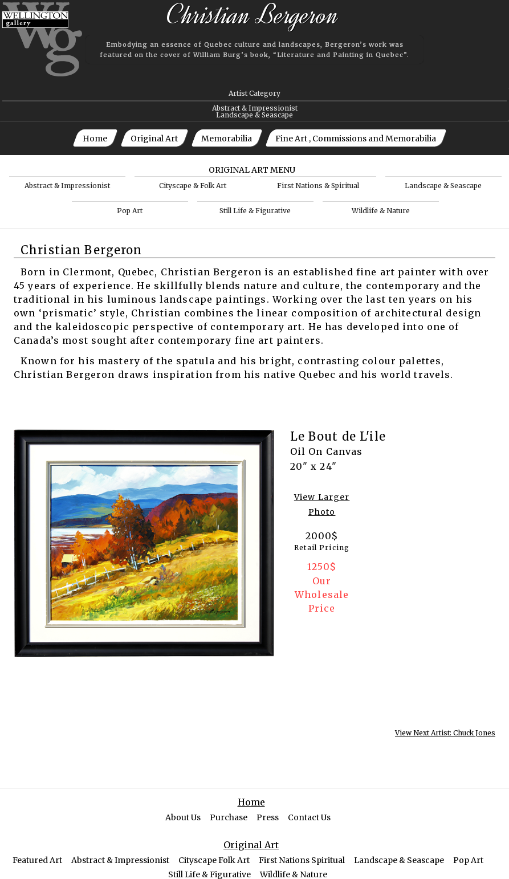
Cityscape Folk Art (214, 860)
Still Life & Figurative (255, 210)
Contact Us (309, 817)
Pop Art (129, 210)
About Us (183, 817)
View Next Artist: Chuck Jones (445, 733)
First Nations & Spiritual (318, 185)
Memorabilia (226, 138)
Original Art (154, 138)
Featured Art (37, 860)
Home (95, 138)
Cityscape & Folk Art (192, 185)
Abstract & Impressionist (255, 108)
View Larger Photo (322, 504)
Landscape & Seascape (254, 115)
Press (267, 817)
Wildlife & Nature (381, 210)
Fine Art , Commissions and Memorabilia (355, 138)
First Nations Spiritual (302, 860)
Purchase (228, 817)
